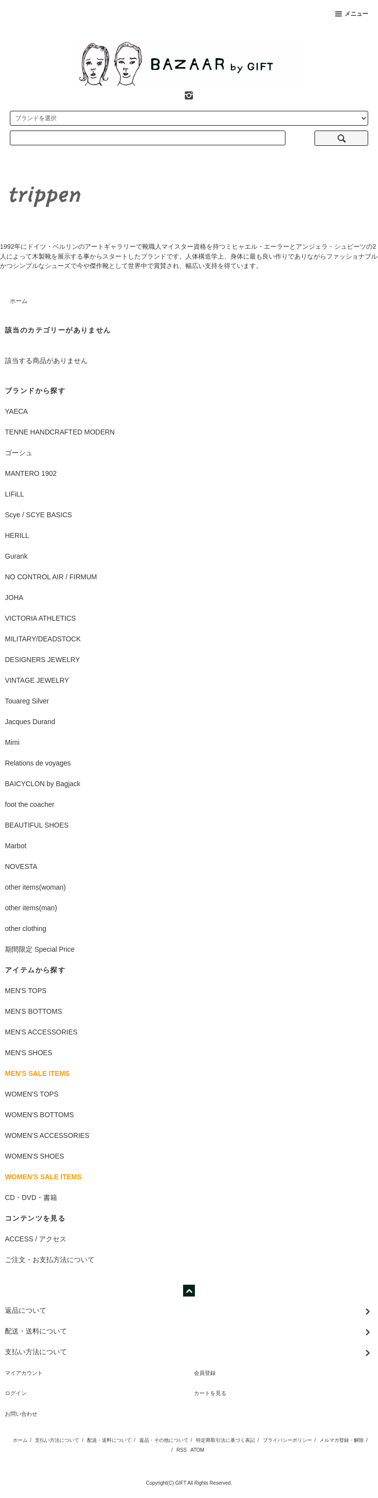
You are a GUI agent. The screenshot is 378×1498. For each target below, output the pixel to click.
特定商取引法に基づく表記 (225, 1440)
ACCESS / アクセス (35, 1239)
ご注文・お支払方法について (49, 1260)
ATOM (197, 1450)
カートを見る (210, 1393)
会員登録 (205, 1373)
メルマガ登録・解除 (341, 1440)
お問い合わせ (21, 1414)
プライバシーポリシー (287, 1440)
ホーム (19, 301)
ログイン (16, 1393)
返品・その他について (164, 1440)
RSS (182, 1450)
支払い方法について (57, 1440)
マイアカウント (24, 1373)
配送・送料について (109, 1440)
